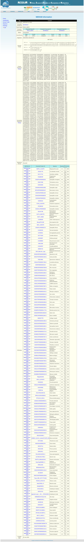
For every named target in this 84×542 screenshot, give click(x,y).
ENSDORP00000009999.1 (40, 254)
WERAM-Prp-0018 (27, 449)
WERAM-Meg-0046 (27, 414)
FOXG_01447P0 (40, 203)
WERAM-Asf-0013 (27, 227)
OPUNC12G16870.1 (40, 512)
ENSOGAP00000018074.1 (40, 323)
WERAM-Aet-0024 (27, 491)
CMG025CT (40, 504)
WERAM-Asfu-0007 (27, 179)
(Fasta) (19, 69)
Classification (6, 20)
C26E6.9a (40, 390)
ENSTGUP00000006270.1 (40, 419)
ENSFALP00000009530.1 (40, 400)
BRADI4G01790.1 (40, 467)
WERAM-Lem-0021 (27, 201)
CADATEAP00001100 (40, 193)
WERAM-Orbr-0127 (27, 435)
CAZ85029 (40, 219)
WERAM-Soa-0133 (27, 529)
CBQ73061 (40, 259)
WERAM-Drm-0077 (27, 377)
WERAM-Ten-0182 (27, 339)
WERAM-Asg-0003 (27, 238)
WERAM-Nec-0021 (27, 190)
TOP (5, 27)
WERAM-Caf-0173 (27, 278)
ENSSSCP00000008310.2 (40, 294)
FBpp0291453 (40, 376)
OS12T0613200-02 (40, 392)
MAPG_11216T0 (40, 169)
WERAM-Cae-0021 (27, 390)
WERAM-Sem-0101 (27, 473)
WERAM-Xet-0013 (27, 342)
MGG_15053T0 (40, 224)
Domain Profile (6, 22)
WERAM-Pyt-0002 (27, 206)
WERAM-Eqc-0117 (27, 315)
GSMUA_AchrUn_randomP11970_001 (40, 438)
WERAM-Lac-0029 (27, 385)
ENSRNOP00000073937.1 (40, 286)
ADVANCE (12, 11)
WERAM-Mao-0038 (27, 225)
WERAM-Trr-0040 (27, 185)
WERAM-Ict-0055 (27, 281)
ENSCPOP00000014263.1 (40, 256)
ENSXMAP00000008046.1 (40, 350)
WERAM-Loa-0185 (27, 262)
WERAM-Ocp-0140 (27, 321)
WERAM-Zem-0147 (27, 497)
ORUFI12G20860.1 (40, 507)
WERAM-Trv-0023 (27, 182)
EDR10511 (40, 451)
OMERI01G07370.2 (40, 518)
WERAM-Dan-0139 (27, 417)
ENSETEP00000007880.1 (40, 526)
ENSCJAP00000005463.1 (40, 283)
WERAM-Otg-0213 (27, 323)
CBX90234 (40, 200)
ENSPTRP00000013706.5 (40, 270)
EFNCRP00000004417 (40, 190)
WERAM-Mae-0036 (27, 334)
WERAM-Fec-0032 (27, 302)
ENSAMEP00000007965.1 (40, 360)
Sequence (5, 23)
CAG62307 (40, 246)
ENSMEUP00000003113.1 (40, 334)
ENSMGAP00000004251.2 (40, 414)
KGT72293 (40, 235)
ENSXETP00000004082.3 (40, 342)
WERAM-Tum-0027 (27, 219)
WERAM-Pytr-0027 (27, 211)
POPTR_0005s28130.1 (40, 459)
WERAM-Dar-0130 (27, 313)
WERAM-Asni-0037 (27, 187)
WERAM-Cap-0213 (27, 257)
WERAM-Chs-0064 (27, 297)
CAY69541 (40, 232)
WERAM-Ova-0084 (27, 305)
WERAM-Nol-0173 (27, 273)
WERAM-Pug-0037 (27, 382)
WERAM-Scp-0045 (27, 251)
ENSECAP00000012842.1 (40, 315)
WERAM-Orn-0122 (27, 329)
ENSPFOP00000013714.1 (40, 331)
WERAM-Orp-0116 (27, 513)
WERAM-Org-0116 (27, 395)
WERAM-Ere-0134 (27, 433)
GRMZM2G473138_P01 (40, 496)
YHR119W (40, 243)
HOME (4, 11)
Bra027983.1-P (40, 483)
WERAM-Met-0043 (27, 502)
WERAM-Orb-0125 (27, 510)
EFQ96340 (40, 206)
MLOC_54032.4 (40, 515)
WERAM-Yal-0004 (27, 230)
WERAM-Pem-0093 (27, 371)
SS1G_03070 (30, 30)
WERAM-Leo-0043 (27, 369)
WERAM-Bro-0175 (27, 486)
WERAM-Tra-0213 (27, 478)
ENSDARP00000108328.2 (40, 312)
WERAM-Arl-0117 (27, 494)
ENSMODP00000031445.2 (40, 403)
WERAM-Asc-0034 (27, 209)
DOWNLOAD (20, 11)
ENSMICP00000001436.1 (40, 307)
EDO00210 (25, 24)
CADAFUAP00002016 (40, 179)
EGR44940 (40, 185)
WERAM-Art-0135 (27, 489)
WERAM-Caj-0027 (27, 283)
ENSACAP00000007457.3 (40, 336)
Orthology (5, 25)
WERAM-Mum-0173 (27, 267)
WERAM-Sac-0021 (27, 243)
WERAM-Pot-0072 (27, 459)
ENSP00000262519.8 (40, 264)
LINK (29, 11)
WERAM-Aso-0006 (27, 195)
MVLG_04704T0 (40, 379)
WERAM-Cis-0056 (27, 475)
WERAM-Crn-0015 (27, 427)
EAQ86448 (40, 177)
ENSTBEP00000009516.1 (40, 534)
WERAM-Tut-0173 (27, 299)
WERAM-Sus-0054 (27, 294)
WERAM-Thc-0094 (27, 441)
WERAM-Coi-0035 (27, 171)
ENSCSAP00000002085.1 (40, 296)
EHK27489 (40, 182)
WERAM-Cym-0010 (27, 505)
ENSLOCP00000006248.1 (40, 368)
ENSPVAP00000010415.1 (40, 291)
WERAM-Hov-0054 (27, 515)
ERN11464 (40, 464)
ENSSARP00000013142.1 (40, 528)
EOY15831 (40, 440)
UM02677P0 (40, 318)
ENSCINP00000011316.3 (40, 470)
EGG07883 (40, 387)
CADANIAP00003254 (40, 198)
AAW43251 (40, 427)
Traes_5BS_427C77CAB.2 (40, 478)
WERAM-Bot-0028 (27, 275)
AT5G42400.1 (40, 488)
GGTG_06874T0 (40, 214)
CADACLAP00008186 (40, 208)
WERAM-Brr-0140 (27, 483)
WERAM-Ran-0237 (27, 286)
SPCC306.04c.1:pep (40, 251)
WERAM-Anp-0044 (27, 411)
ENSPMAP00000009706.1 (40, 371)
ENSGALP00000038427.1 (40, 408)
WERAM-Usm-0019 (27, 318)
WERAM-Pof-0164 (27, 331)
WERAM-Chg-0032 (27, 177)
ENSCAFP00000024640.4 (40, 278)
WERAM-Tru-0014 (27, 481)
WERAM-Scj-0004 (27, 249)
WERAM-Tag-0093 (27, 419)
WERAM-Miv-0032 (27, 379)
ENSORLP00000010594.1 (40, 366)
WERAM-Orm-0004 (27, 518)
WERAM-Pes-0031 (27, 345)
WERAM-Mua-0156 (27, 438)
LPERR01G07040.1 (40, 520)
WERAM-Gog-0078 (27, 425)
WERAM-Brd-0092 (27, 467)
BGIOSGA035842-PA (40, 443)
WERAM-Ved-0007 (27, 174)
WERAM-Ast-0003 (27, 193)
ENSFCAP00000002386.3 (40, 302)
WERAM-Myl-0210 (27, 355)
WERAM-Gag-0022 (27, 214)
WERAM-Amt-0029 (27, 465)
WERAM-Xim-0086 (27, 350)
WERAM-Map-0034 (27, 169)
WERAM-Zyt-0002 (27, 222)
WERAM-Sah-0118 (27, 326)
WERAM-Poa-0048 (27, 422)
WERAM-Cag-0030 (27, 246)
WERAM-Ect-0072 (27, 526)
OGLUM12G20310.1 (40, 454)
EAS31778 (40, 171)
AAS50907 (40, 238)
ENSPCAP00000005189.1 (40, 531)
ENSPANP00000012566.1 (40, 288)
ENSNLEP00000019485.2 (40, 272)
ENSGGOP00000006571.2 (40, 424)
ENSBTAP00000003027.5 (40, 275)
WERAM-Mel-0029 (27, 387)
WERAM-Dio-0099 (27, 254)
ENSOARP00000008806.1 (40, 304)
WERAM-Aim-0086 (27, 361)
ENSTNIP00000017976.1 (40, 339)
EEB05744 (40, 248)
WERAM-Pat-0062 (27, 270)
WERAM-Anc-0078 (27, 337)
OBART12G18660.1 (40, 510)
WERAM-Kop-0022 (27, 233)
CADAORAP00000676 (40, 195)
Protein (4, 18)
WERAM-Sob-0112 (27, 499)
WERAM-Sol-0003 (27, 462)
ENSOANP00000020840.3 (40, 430)
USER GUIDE (36, 11)
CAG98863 (40, 240)
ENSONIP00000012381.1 (40, 328)
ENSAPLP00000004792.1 (40, 411)
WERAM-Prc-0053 (27, 531)
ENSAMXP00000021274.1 (40, 363)
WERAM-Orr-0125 (27, 507)
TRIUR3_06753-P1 (40, 480)
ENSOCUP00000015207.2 (40, 406)
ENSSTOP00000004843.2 (40, 280)
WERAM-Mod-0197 (27, 403)
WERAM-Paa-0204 (27, 289)
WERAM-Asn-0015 (27, 198)
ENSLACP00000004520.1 (40, 384)
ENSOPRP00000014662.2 (40, 320)
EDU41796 (40, 211)
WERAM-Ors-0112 (27, 393)
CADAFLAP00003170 (40, 227)
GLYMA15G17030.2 (40, 456)
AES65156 (40, 502)
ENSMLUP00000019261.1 (40, 355)
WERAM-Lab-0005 (27, 451)
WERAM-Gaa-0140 (27, 347)
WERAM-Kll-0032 (27, 241)
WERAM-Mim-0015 (27, 307)
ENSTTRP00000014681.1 (40, 299)
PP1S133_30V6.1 (40, 398)
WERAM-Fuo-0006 (27, 203)
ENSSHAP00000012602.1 (40, 326)
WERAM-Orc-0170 (27, 406)
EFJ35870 (40, 472)
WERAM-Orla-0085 (27, 366)
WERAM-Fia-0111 (27, 401)
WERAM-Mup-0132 (27, 310)
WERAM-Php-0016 (27, 398)
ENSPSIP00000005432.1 (40, 344)
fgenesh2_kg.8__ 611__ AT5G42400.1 (40, 494)
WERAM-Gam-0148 (27, 358)
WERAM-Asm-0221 (27, 363)
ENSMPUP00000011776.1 (40, 310)
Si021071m (40, 446)
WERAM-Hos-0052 (27, 265)
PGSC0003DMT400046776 (40, 523)
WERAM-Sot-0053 (27, 523)
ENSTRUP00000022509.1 (40, 352)
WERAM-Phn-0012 (27, 217)
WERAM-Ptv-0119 (27, 291)
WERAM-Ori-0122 (27, 443)
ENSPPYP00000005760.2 (40, 422)
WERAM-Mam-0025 (27, 374)
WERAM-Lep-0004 (27, 521)
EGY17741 (40, 174)
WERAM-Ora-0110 (27, 430)
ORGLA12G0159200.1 (40, 395)
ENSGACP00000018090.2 (40, 347)
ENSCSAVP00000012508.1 (40, 475)
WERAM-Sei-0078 (27, 446)
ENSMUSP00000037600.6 (40, 267)
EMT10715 (40, 491)
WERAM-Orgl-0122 (27, 454)
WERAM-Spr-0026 (27, 259)
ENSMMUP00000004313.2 (40, 374)
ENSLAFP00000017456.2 (40, 262)
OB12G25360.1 (40, 435)
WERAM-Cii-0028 (27, 470)
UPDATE (44, 11)
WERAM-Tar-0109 (27, 353)
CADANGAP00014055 (40, 187)
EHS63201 (40, 382)
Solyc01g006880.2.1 (40, 462)
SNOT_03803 (40, 216)
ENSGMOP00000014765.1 (40, 358)
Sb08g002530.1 (40, 499)
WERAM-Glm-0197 (27, 457)
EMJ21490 (40, 448)
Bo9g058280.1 (40, 486)
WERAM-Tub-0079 (27, 534)
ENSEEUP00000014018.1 (40, 432)
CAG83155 (40, 230)
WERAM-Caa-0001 (27, 235)
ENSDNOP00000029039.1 (40, 416)
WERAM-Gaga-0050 (27, 409)
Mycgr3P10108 (40, 222)
